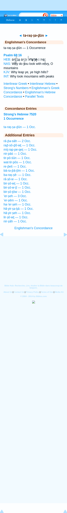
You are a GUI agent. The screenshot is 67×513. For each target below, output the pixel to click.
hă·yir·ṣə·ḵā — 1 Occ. (19, 208)
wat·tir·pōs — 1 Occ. (18, 162)
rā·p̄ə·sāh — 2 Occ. (17, 141)
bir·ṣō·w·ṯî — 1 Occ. (17, 187)
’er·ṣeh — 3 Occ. (15, 196)
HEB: (7, 59)
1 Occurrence (14, 118)
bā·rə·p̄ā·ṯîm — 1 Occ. (19, 170)
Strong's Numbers (16, 88)
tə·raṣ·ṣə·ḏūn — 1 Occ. (20, 127)
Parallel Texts (34, 96)
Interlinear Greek (15, 83)
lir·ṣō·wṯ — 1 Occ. (16, 217)
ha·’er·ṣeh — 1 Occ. (17, 204)
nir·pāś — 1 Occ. (15, 153)
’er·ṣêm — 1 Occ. (16, 200)
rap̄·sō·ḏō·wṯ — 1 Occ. (19, 145)
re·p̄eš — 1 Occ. (15, 166)
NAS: (7, 64)
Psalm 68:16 (13, 55)
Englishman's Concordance (33, 228)
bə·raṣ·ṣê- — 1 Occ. (17, 175)
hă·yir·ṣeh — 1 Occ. (17, 213)
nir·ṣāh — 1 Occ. (15, 221)
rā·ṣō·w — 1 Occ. (16, 179)
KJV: (7, 72)
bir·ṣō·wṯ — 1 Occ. (16, 183)
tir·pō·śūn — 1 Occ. (17, 158)
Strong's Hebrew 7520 (20, 114)
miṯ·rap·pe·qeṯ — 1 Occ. (20, 149)
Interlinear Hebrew (43, 83)
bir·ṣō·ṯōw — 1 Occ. (17, 192)
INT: (6, 76)
